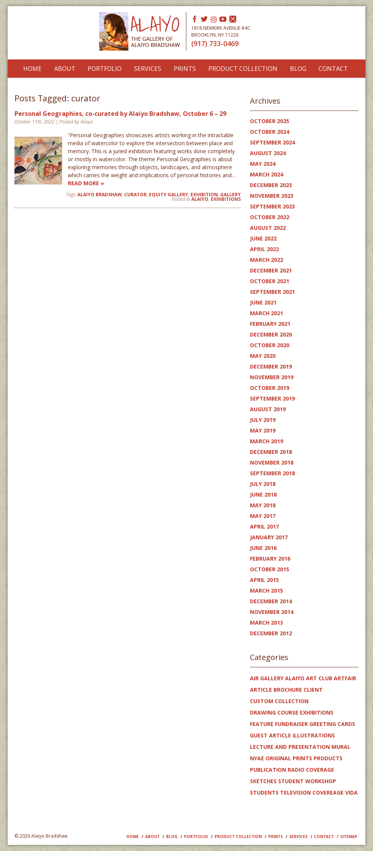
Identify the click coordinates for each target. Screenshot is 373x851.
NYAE (257, 758)
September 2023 (272, 206)
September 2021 (272, 291)
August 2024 (268, 153)
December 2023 (271, 185)
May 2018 (262, 505)
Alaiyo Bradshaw (99, 194)
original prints (289, 758)
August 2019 (268, 409)
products (328, 758)
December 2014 (271, 601)
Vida (351, 792)
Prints (185, 68)
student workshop (307, 781)
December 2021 (271, 270)
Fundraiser (291, 724)
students (264, 792)
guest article (270, 735)
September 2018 (272, 473)
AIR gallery (266, 678)
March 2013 (266, 622)
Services (147, 68)
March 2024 (266, 174)
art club (319, 678)
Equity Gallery (168, 194)
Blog (298, 68)
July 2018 (262, 483)
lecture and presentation (290, 746)
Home (32, 68)
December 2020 (271, 334)
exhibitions (226, 199)
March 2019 (266, 441)
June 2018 (263, 494)
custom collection (279, 701)
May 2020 (262, 355)
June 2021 (263, 302)
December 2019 (271, 366)
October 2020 (269, 345)
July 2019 (262, 419)
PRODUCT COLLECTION (238, 836)
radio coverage (311, 769)
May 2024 (262, 163)
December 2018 (271, 451)
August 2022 (268, 227)
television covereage (312, 792)
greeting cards (332, 724)
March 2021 (266, 313)
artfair (345, 678)
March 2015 (266, 590)
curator (135, 194)
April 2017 (264, 526)
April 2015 (264, 579)
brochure (288, 689)
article (261, 689)
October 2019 (269, 387)
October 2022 (269, 217)
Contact (333, 68)
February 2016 (270, 558)
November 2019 (271, 377)
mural (341, 746)
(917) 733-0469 (215, 43)
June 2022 (263, 238)
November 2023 (271, 195)
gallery (230, 194)
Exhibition (204, 194)
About (64, 68)
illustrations (314, 735)
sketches (263, 781)
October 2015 (269, 569)
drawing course (274, 712)
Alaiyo (199, 199)
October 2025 (269, 121)
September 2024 (272, 142)
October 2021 (269, 281)
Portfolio (105, 68)
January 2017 (269, 537)
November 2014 (271, 611)
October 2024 (269, 131)
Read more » (86, 183)
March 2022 (266, 259)
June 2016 (263, 547)
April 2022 (264, 249)
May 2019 (262, 430)
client (313, 689)
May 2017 (262, 515)
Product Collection (242, 68)
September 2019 (272, 398)
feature (262, 724)
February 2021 (270, 323)
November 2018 (271, 462)
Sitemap (348, 836)
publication (268, 769)
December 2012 (271, 633)
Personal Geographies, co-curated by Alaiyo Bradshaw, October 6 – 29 (120, 113)
